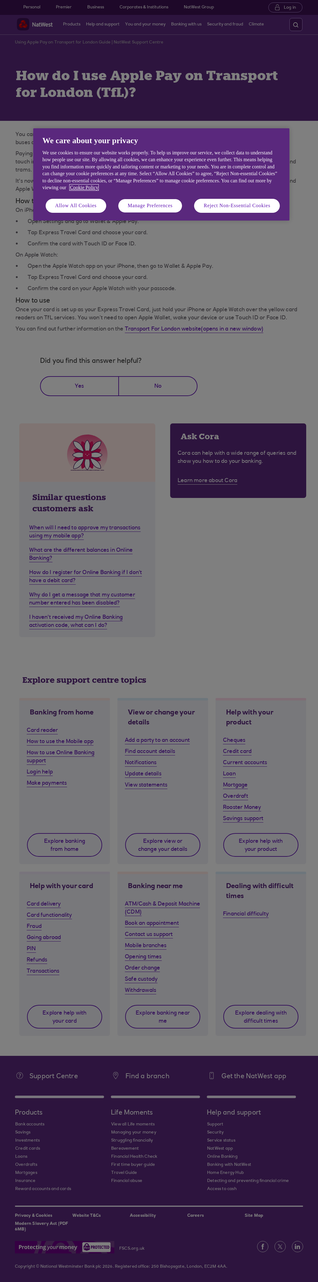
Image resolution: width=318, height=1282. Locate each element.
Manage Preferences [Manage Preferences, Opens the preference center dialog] (150, 205)
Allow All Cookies (76, 205)
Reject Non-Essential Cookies (237, 205)
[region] (161, 174)
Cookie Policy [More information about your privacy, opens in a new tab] (84, 187)
